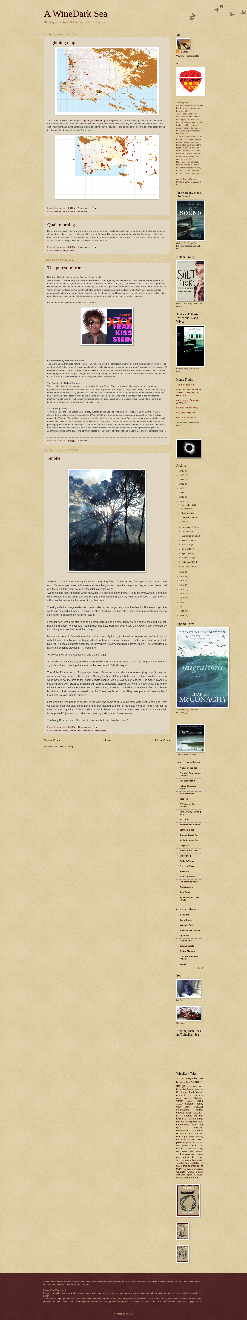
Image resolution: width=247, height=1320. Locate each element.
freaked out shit (70, 211)
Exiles (187, 1107)
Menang (198, 1127)
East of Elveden (187, 951)
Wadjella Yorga (187, 861)
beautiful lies (183, 1082)
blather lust (181, 1089)
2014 (181, 589)
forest (79, 730)
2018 (181, 572)
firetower (58, 211)
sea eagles (181, 1151)
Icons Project (188, 1119)
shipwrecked (189, 1157)
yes (197, 1177)
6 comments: (84, 247)
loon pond (184, 915)
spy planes (186, 1160)
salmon (188, 1149)
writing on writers (185, 1177)
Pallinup (199, 1139)
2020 (181, 497)
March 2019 (187, 557)
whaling (199, 1172)
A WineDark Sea (75, 13)
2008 (181, 615)
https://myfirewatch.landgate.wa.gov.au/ (100, 120)
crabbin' (179, 1104)
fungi (178, 1119)
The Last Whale (187, 866)
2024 (181, 479)
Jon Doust (185, 819)
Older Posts (162, 740)
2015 (181, 585)
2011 (181, 602)
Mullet (179, 1134)
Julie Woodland (187, 794)
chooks (72, 250)
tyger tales (186, 1169)
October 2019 (188, 531)
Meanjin (183, 964)
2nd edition (180, 1079)
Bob (189, 1089)
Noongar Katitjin (187, 781)
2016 (181, 580)
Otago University (196, 1137)
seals (187, 1154)
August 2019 (188, 540)
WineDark (82, 211)
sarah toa (183, 52)
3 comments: (84, 440)
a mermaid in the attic (190, 824)
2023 (181, 484)
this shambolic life (193, 1165)
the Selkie (194, 1163)
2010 (181, 607)
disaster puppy (194, 1103)
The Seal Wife (182, 1163)
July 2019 (186, 544)
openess (184, 799)
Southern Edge (187, 830)
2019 (181, 501)
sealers (180, 1154)
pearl (188, 1142)
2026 (181, 471)
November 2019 (189, 527)
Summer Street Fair (189, 835)
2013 (181, 593)
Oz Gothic (181, 1139)
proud (185, 1145)
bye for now (190, 1095)
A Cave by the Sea (188, 768)
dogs (178, 1106)
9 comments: (84, 208)
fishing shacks (69, 730)
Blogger (128, 1314)
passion (180, 1142)
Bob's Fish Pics (197, 1089)
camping (187, 1098)
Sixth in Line (186, 941)
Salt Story (198, 1148)
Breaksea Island (185, 1092)
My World (184, 935)
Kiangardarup (186, 887)
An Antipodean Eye (189, 840)
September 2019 (189, 536)
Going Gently (186, 920)
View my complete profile (187, 56)
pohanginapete (187, 946)
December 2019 (189, 505)
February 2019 (188, 562)
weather (86, 730)
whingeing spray (99, 730)
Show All (200, 968)
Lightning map (61, 42)
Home (107, 740)
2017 (181, 576)
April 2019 (187, 553)
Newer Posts (52, 740)
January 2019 (188, 566)
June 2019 (187, 549)
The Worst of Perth (189, 882)
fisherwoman (183, 1109)
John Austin (185, 892)
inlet (183, 1121)
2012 (181, 598)
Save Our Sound (187, 876)
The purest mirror (64, 267)
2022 (181, 488)
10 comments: (84, 727)
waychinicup (197, 1169)
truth (178, 1168)
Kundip (189, 1122)
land (195, 1122)
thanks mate (197, 1160)
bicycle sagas (192, 1086)
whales (190, 1172)
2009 (181, 611)
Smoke (53, 458)
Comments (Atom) (64, 746)
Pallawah (191, 1139)
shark (193, 1154)
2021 (181, 492)
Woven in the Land (189, 850)
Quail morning (61, 224)
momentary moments (189, 1130)
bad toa (198, 1078)
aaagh (189, 1078)
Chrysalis (184, 845)
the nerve (184, 871)
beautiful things (61, 250)
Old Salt (188, 1133)
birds (201, 1086)
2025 (181, 475)
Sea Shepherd (196, 1151)
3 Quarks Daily (187, 925)
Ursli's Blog (185, 856)
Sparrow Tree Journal (190, 930)
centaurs (189, 1101)
